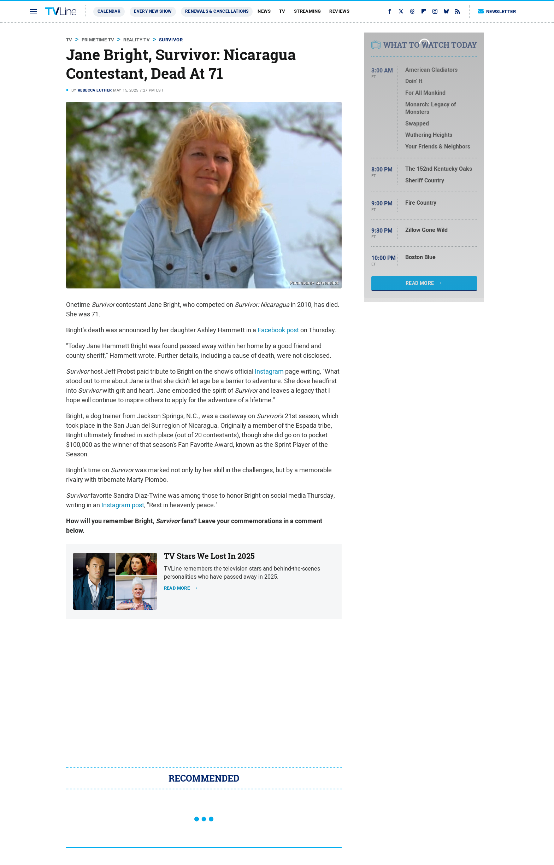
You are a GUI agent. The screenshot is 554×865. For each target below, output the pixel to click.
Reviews (339, 11)
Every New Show (153, 11)
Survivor (171, 39)
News (264, 11)
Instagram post (122, 505)
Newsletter (497, 11)
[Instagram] (435, 11)
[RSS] (457, 11)
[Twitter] (401, 11)
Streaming (307, 11)
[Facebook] (390, 11)
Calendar (109, 11)
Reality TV (136, 39)
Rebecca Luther (95, 90)
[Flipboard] (423, 11)
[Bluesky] (446, 11)
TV (282, 11)
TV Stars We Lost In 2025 (209, 556)
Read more (177, 588)
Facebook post (278, 330)
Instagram (269, 371)
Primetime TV (98, 39)
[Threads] (412, 11)
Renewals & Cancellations (217, 11)
